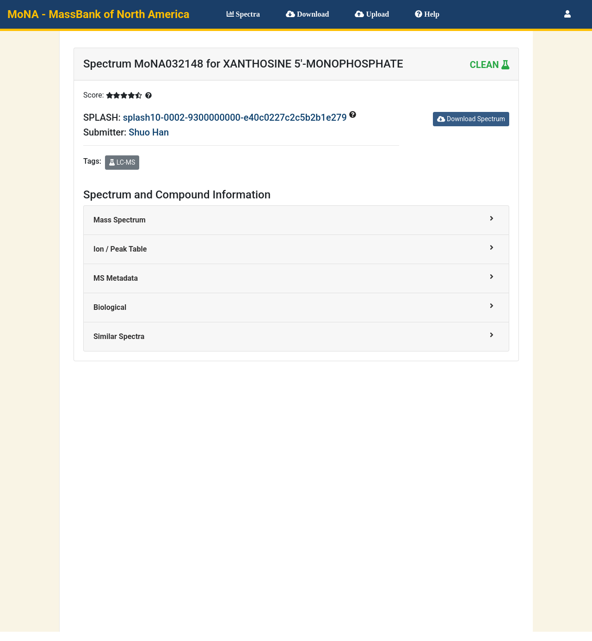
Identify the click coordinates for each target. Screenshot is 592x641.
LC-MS (122, 162)
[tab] (296, 220)
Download (307, 14)
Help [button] (427, 14)
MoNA (98, 14)
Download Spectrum (471, 119)
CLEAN (489, 64)
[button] (567, 14)
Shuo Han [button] (149, 132)
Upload (372, 14)
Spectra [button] (243, 14)
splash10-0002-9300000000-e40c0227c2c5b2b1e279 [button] (236, 117)
